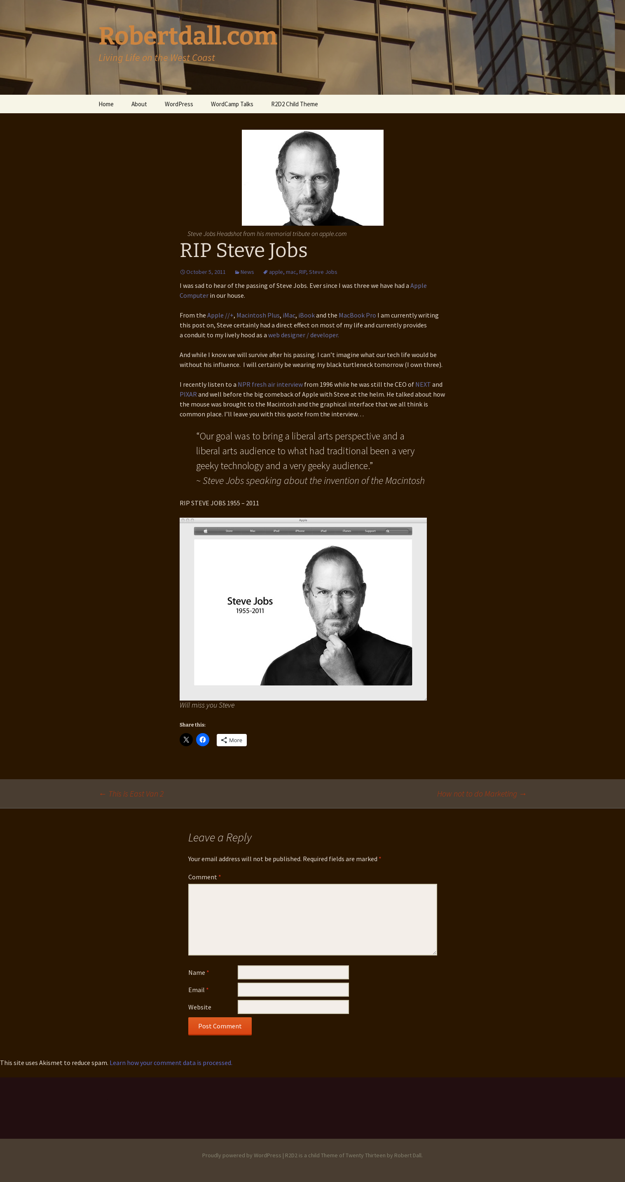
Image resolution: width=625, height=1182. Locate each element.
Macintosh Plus (258, 315)
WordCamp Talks (232, 104)
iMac (289, 315)
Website (199, 1007)
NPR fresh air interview (270, 384)
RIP (302, 272)
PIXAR (188, 394)
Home (106, 104)
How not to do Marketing (482, 793)
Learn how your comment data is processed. (171, 1062)
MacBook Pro (357, 315)
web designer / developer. (303, 335)
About (139, 104)
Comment (204, 877)
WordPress (179, 104)
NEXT (423, 384)
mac (291, 272)
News (247, 272)
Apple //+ (220, 315)
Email (198, 990)
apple (276, 272)
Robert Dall (407, 1155)
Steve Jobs (323, 272)
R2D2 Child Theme (294, 104)
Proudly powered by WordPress (241, 1155)
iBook (306, 315)
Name (198, 972)
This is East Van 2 (131, 793)
